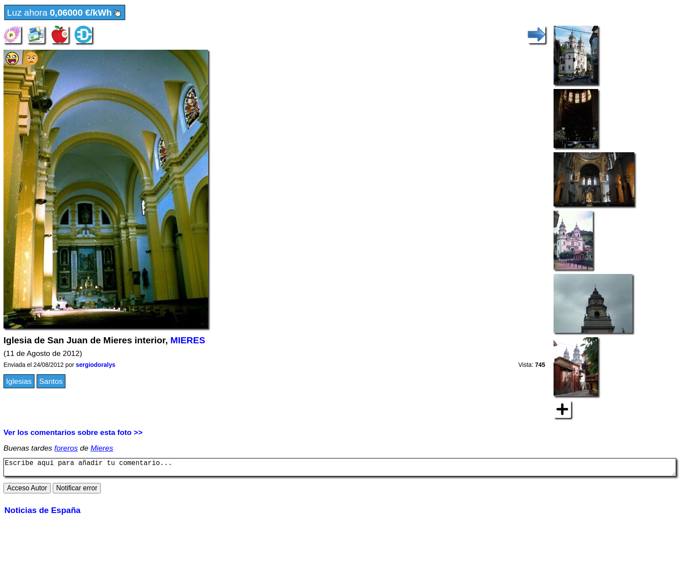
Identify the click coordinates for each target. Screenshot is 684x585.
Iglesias (19, 381)
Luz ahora (65, 13)
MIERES (188, 340)
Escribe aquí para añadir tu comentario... (339, 469)
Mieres (101, 448)
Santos (51, 381)
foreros (66, 448)
